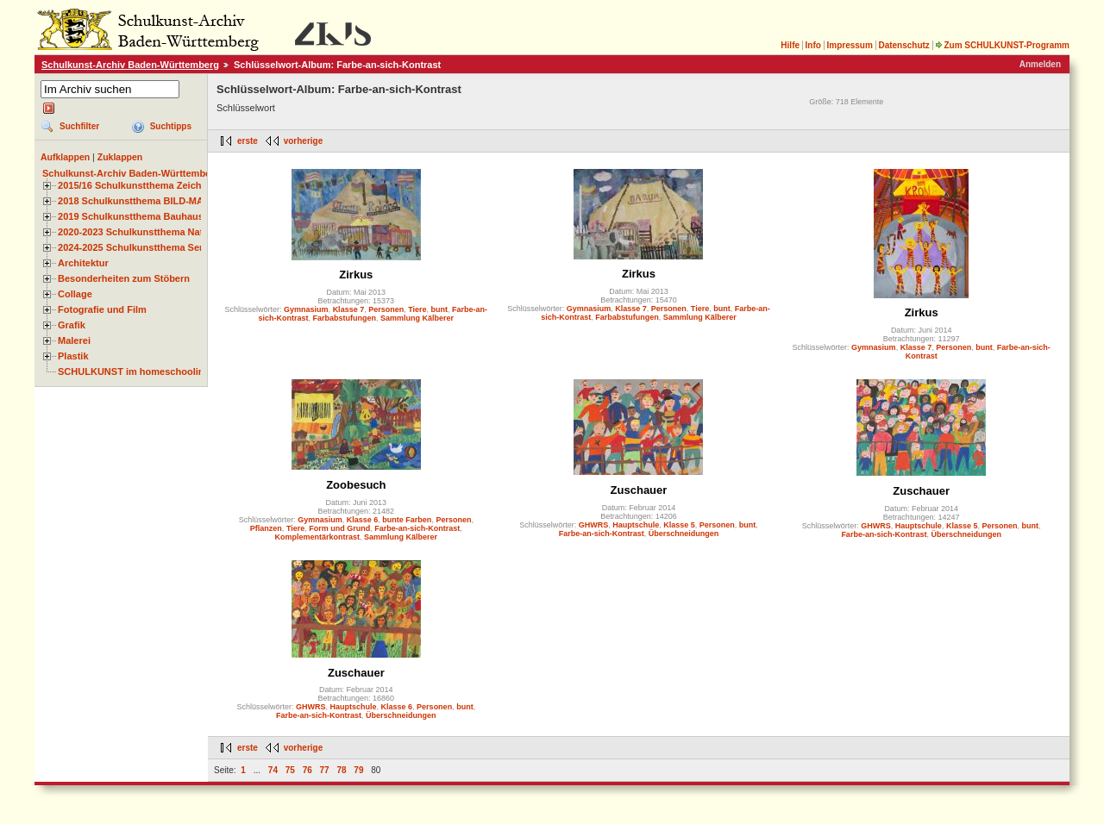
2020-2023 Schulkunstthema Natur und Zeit (155, 232)
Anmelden (1040, 64)
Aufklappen (65, 157)
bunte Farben (406, 519)
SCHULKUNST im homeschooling (134, 371)
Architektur (83, 263)
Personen (386, 309)
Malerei (74, 340)
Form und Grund (339, 528)
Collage (75, 294)
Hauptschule (635, 525)
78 (341, 770)
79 (358, 770)
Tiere (417, 309)
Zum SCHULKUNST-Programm (1002, 45)
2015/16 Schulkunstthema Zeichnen (138, 185)
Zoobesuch (356, 484)
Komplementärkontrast (318, 537)
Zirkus (356, 274)
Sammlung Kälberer (417, 318)
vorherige (303, 141)
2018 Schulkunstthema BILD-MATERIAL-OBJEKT (168, 201)
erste (247, 141)
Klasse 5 (679, 525)
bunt (439, 309)
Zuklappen (120, 157)
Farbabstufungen (345, 318)
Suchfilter (79, 126)
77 (324, 770)
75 (290, 770)
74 (273, 770)
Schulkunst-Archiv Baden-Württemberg (130, 64)
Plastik (73, 356)
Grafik (71, 325)
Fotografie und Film (102, 309)
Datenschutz (903, 45)
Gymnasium (306, 309)
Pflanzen (266, 528)
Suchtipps (170, 126)
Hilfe (790, 45)
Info (813, 45)
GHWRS (594, 525)
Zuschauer (639, 490)
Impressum (849, 45)
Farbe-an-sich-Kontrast (417, 528)
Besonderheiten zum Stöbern (124, 278)
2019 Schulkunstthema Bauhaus (131, 216)
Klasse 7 (349, 309)
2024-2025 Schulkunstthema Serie (134, 247)
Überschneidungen (684, 533)
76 (307, 770)
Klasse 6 (363, 519)
